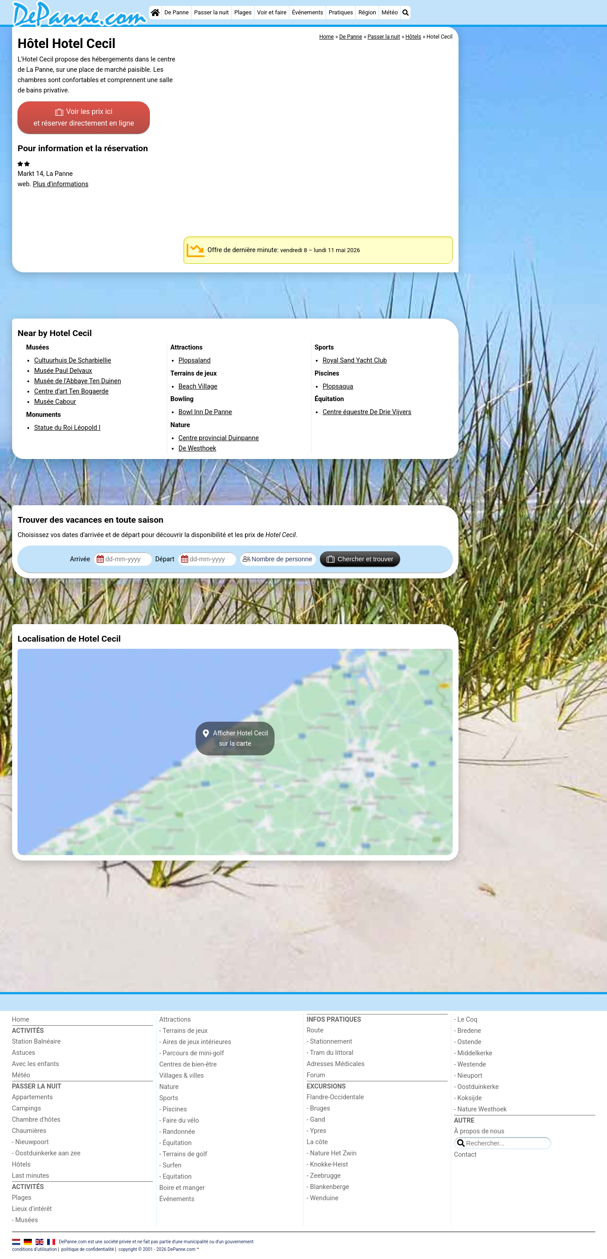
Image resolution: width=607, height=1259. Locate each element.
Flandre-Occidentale (335, 1097)
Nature (169, 1087)
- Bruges (318, 1108)
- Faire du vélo (179, 1120)
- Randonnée (177, 1132)
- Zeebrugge (324, 1176)
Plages (243, 12)
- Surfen (170, 1165)
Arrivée (81, 559)
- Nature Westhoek (480, 1109)
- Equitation (175, 1176)
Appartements (32, 1097)
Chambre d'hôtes (36, 1119)
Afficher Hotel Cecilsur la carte (235, 739)
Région (367, 12)
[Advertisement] (528, 233)
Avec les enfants (35, 1064)
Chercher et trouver (360, 559)
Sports (168, 1098)
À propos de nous (479, 1131)
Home (21, 1019)
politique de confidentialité (87, 1249)
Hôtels (21, 1164)
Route (315, 1030)
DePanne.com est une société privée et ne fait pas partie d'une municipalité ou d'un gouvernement (156, 1241)
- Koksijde (468, 1098)
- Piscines (173, 1109)
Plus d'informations (60, 184)
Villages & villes (181, 1076)
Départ (165, 559)
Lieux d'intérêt (32, 1209)
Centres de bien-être (188, 1064)
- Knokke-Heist (327, 1164)
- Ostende (467, 1042)
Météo (390, 12)
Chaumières (29, 1131)
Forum (316, 1075)
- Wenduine (323, 1198)
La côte (317, 1142)
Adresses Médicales (336, 1064)
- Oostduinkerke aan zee (46, 1153)
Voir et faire (271, 12)
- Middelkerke (473, 1053)
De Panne (176, 12)
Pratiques (341, 12)
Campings (26, 1108)
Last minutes (30, 1176)
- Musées (25, 1220)
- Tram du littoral (330, 1053)
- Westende (470, 1064)
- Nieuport (468, 1076)
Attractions (175, 1019)
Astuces (23, 1053)
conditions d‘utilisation (34, 1249)
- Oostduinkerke (476, 1087)
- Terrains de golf (183, 1154)
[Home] (155, 12)
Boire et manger (182, 1188)
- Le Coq (465, 1019)
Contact (465, 1154)
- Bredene (467, 1031)
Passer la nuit (211, 12)
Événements (307, 12)
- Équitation (175, 1143)
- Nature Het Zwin (332, 1153)
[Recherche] (405, 12)
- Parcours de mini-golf (191, 1053)
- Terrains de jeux (183, 1031)
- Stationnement (329, 1041)
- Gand (316, 1119)
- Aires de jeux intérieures (195, 1042)
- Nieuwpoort (30, 1142)
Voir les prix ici (84, 118)
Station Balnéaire (36, 1041)
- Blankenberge (328, 1187)
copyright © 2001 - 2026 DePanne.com (157, 1249)
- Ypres (317, 1131)
